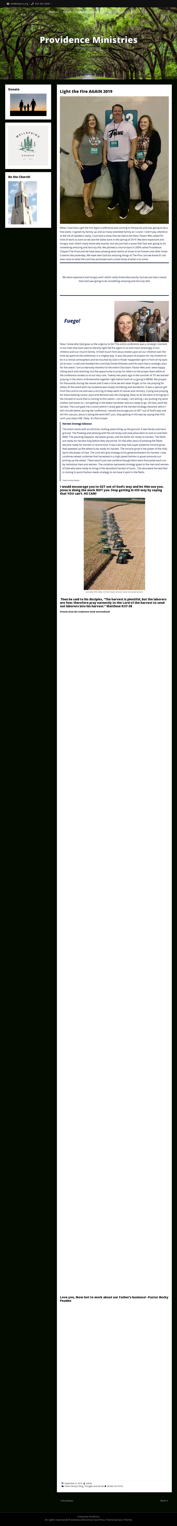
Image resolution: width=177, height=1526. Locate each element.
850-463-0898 (40, 3)
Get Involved (115, 11)
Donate (67, 11)
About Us (54, 11)
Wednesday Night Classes (90, 11)
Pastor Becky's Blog (74, 1486)
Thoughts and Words (94, 1486)
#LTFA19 (119, 1486)
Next (163, 1500)
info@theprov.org (17, 3)
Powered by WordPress (88, 1516)
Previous (67, 1500)
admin (89, 1483)
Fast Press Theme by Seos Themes (113, 1519)
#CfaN (110, 1486)
